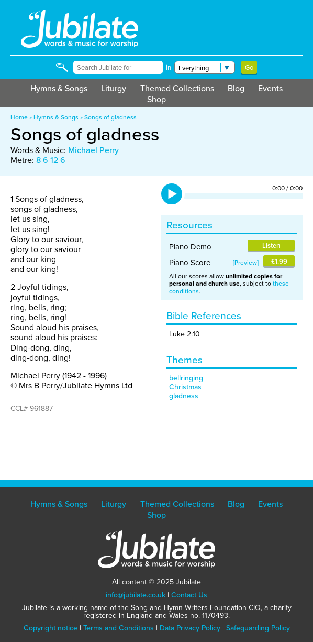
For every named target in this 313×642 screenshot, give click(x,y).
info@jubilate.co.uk (135, 595)
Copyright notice (50, 628)
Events (270, 88)
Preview (245, 262)
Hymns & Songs (58, 88)
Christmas (185, 387)
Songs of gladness (110, 117)
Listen (271, 246)
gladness (183, 395)
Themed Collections (177, 88)
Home (19, 117)
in (168, 67)
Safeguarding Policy (258, 628)
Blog (236, 88)
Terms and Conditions (118, 628)
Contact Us (189, 595)
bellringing (186, 378)
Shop (156, 99)
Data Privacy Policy (190, 628)
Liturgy (113, 88)
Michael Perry (93, 150)
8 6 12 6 (50, 160)
